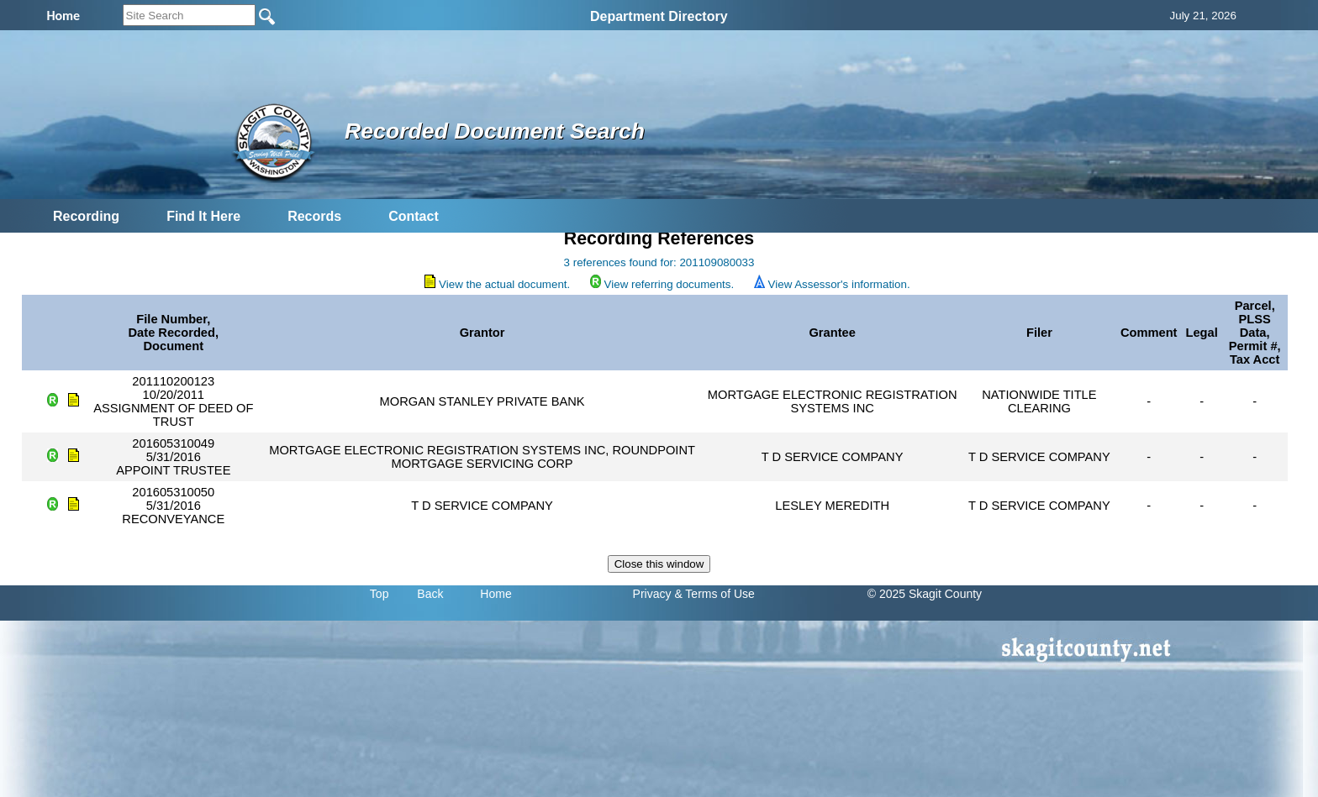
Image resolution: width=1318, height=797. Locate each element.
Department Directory (659, 16)
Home (495, 593)
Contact (413, 216)
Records (314, 216)
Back (430, 593)
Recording (86, 216)
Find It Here (203, 216)
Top (379, 593)
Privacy (652, 593)
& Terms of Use (714, 593)
